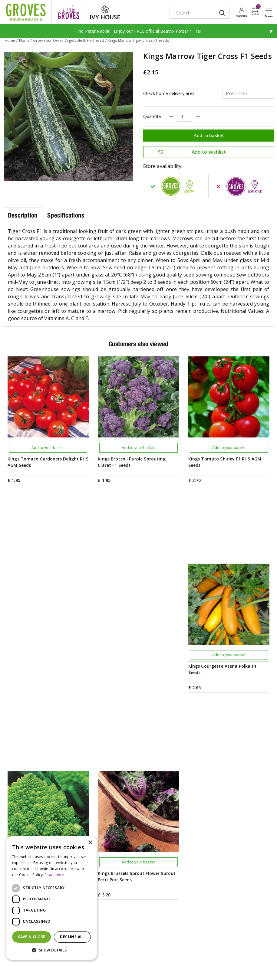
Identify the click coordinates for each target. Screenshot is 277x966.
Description (23, 215)
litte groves (68, 12)
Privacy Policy (237, 939)
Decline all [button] (72, 936)
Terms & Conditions (203, 939)
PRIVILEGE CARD (138, 763)
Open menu (270, 12)
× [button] (90, 842)
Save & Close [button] (31, 936)
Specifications (65, 215)
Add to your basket (48, 447)
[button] (51, 950)
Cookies (261, 939)
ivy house (105, 12)
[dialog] (51, 898)
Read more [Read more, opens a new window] (54, 874)
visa (107, 954)
